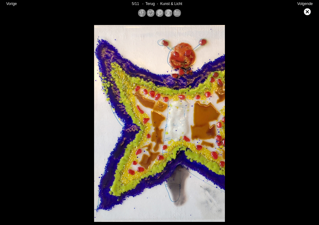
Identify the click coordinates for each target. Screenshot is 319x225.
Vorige (11, 4)
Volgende (305, 4)
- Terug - (150, 4)
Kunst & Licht (171, 4)
